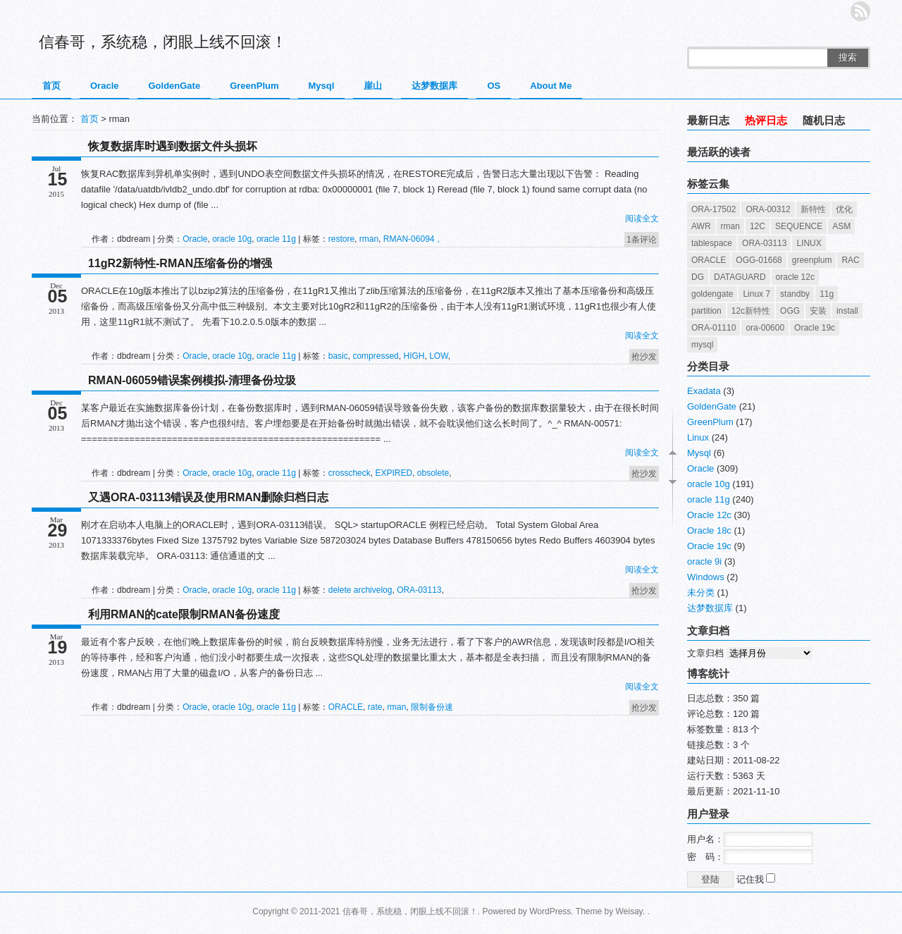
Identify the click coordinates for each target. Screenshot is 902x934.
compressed (375, 356)
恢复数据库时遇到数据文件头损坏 (172, 146)
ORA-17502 (713, 209)
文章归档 (705, 653)
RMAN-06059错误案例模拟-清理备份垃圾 (192, 380)
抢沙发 (644, 357)
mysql (702, 345)
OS (493, 85)
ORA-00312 (768, 209)
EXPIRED (393, 473)
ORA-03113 (419, 590)
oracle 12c (795, 277)
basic (338, 356)
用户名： (750, 839)
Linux (698, 437)
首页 (51, 85)
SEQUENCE (798, 226)
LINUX (808, 243)
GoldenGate (174, 85)
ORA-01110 (713, 328)
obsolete (433, 473)
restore (341, 239)
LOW (438, 356)
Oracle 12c (709, 515)
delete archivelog (360, 590)
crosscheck (349, 473)
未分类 (701, 592)
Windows (705, 577)
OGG (790, 311)
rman (368, 239)
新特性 (813, 209)
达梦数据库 (434, 85)
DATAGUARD (740, 277)
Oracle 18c (709, 530)
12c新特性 (750, 311)
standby (795, 294)
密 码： (750, 857)
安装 (818, 311)
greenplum (812, 260)
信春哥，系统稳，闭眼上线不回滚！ (163, 42)
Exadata (704, 391)
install (847, 311)
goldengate (712, 294)
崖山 (373, 85)
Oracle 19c (814, 328)
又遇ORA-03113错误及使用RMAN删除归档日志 (208, 497)
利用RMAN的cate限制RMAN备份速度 (184, 614)
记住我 (756, 879)
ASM (841, 226)
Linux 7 (756, 294)
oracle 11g (276, 239)
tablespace (711, 243)
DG (697, 277)
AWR (701, 226)
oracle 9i (704, 561)
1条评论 (641, 240)
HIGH (413, 356)
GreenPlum (254, 85)
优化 (844, 209)
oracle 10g (232, 239)
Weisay (629, 911)
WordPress (550, 911)
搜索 (848, 57)
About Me (551, 85)
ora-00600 (765, 328)
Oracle (104, 85)
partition (706, 311)
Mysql (322, 85)
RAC (850, 260)
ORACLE (345, 707)
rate (375, 707)
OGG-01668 (758, 260)
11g (827, 294)
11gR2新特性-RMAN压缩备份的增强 (180, 263)
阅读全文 (642, 218)
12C (757, 226)
